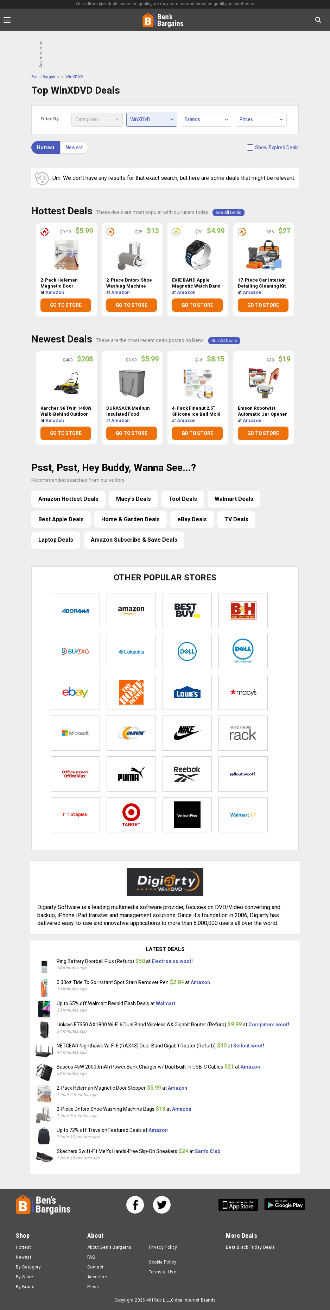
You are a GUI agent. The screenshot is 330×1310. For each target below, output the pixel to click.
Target (131, 814)
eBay (75, 692)
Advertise (97, 1276)
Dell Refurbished (243, 651)
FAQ (91, 1257)
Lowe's (187, 692)
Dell (187, 651)
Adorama (75, 610)
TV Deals (236, 519)
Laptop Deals (55, 539)
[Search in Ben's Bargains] (318, 20)
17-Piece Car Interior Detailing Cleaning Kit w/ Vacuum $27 (262, 283)
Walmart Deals (234, 499)
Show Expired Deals (277, 147)
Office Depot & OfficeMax (75, 774)
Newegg (131, 733)
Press (93, 1286)
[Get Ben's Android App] (285, 1205)
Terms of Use (162, 1272)
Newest (74, 147)
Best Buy (187, 610)
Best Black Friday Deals (250, 1247)
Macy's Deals (133, 499)
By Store (24, 1276)
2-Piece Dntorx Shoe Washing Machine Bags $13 (129, 283)
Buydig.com (75, 651)
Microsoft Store (75, 733)
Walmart (243, 814)
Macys (243, 692)
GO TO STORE (66, 305)
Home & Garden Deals (130, 519)
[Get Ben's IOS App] (241, 1205)
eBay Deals (192, 519)
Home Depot (131, 692)
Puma (131, 774)
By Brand (25, 1286)
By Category (28, 1267)
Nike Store (187, 733)
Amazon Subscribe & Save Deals (134, 539)
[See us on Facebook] (135, 1205)
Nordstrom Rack (243, 733)
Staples (75, 814)
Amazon (54, 292)
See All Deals (228, 212)
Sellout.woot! (243, 774)
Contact (95, 1267)
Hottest (46, 147)
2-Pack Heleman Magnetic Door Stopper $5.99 (59, 283)
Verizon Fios (187, 814)
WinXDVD (74, 77)
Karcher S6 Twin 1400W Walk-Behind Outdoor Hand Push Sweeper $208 (65, 411)
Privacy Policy (163, 1247)
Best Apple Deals (61, 519)
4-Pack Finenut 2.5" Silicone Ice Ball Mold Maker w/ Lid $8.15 (196, 411)
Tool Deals (183, 499)
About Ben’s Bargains (109, 1247)
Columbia (131, 651)
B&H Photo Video (243, 610)
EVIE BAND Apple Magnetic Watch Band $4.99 (196, 283)
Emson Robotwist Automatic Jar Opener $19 (262, 411)
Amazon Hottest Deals (68, 499)
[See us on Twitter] (162, 1205)
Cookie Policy (163, 1262)
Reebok (187, 774)
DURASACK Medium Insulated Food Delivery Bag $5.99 (128, 411)
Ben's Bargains (45, 77)
